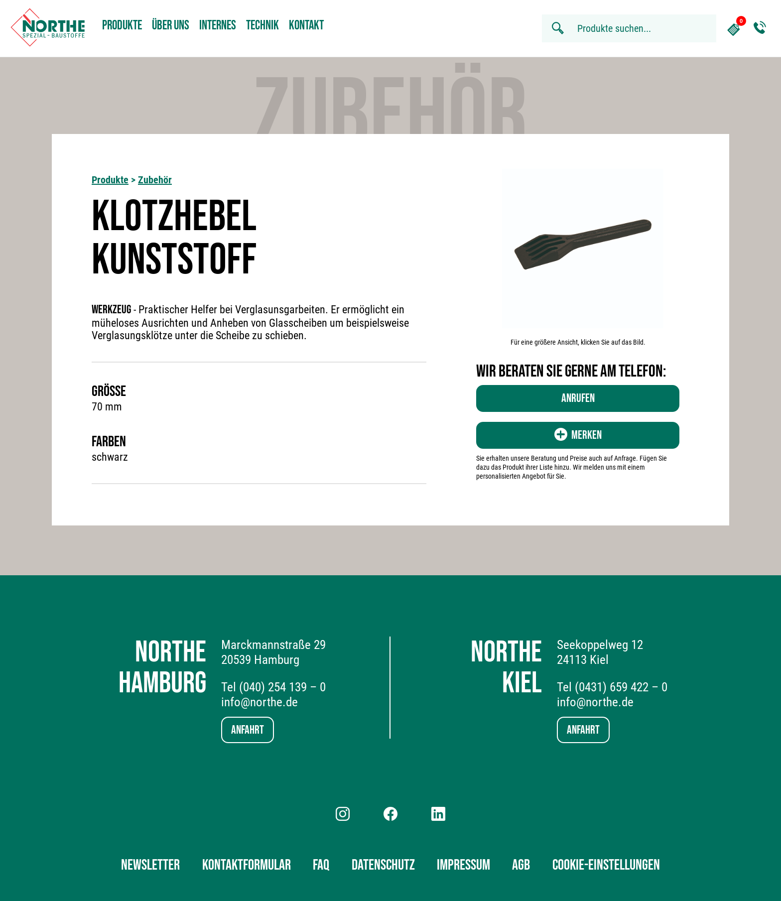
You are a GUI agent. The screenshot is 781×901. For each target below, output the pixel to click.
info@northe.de (259, 702)
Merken (578, 435)
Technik (262, 25)
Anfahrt (247, 730)
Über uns (170, 25)
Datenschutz (383, 865)
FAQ (321, 865)
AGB (521, 865)
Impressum (463, 865)
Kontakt (306, 25)
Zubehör (155, 180)
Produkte (122, 25)
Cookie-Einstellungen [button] (606, 865)
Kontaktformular (246, 865)
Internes (217, 25)
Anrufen (578, 398)
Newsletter (150, 865)
